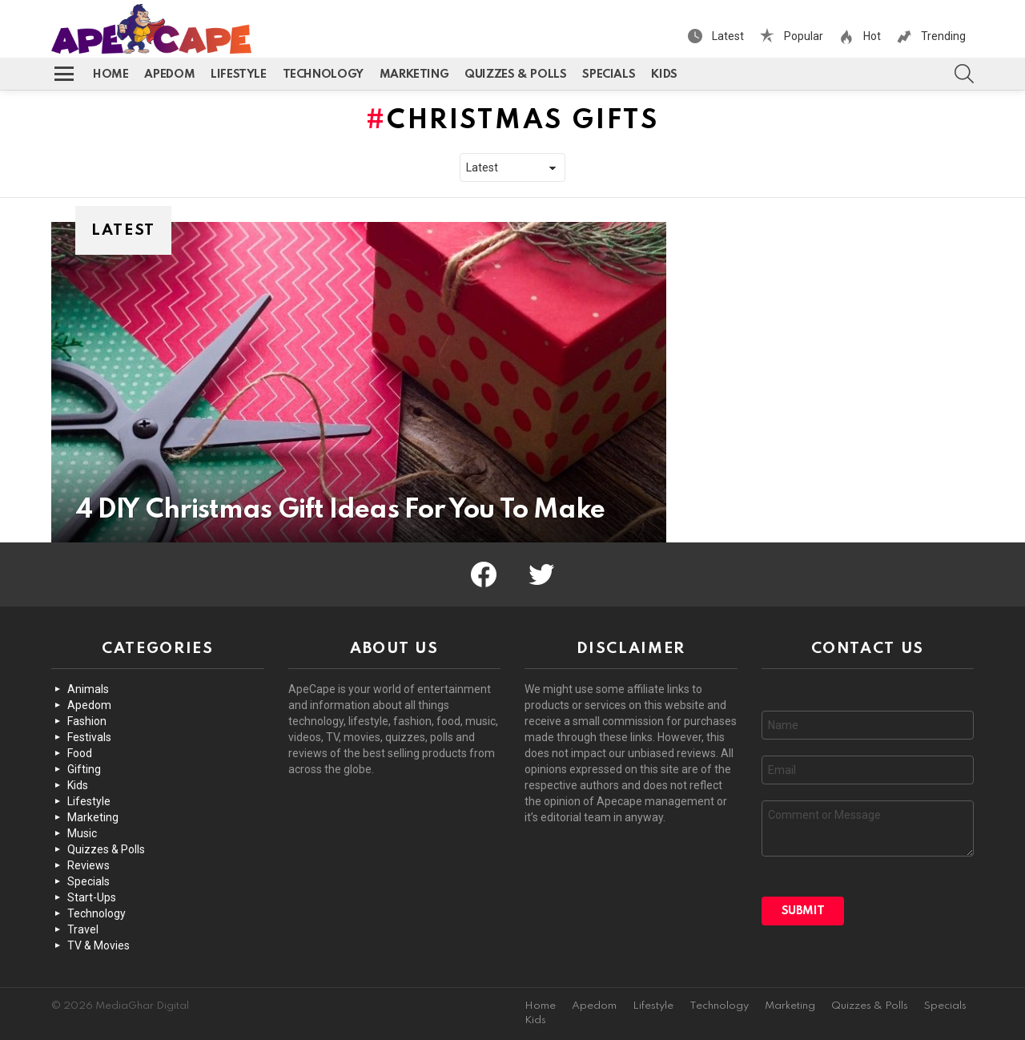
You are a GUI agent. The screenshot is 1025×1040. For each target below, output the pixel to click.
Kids (664, 74)
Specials (608, 74)
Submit (803, 911)
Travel (82, 929)
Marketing (414, 74)
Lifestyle (239, 74)
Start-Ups (91, 897)
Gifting (84, 769)
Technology (323, 74)
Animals (88, 689)
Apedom (169, 74)
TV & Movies (98, 945)
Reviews (88, 865)
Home (110, 74)
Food (79, 753)
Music (82, 833)
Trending (942, 36)
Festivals (89, 737)
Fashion (87, 721)
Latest (726, 36)
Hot (871, 36)
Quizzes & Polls (515, 74)
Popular (802, 36)
